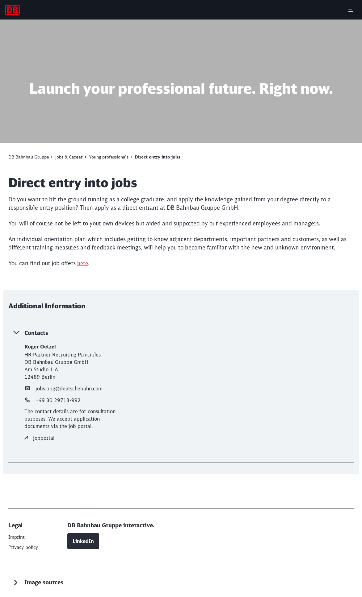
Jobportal (39, 437)
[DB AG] (17, 536)
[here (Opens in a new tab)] (83, 263)
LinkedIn (83, 540)
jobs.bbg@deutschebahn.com (63, 388)
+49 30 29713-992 (52, 400)
